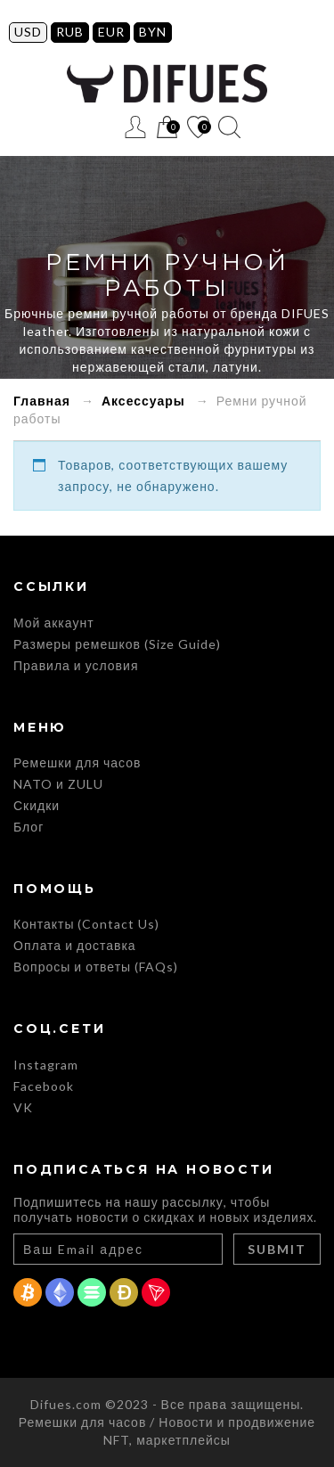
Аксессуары (143, 400)
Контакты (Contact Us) (86, 923)
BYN (153, 31)
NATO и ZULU (58, 783)
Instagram (45, 1064)
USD (28, 31)
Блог (28, 826)
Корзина (167, 127)
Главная (41, 400)
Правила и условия (75, 665)
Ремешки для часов (77, 762)
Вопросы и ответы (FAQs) (95, 966)
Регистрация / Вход (136, 127)
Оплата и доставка (74, 945)
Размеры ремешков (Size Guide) (117, 644)
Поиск (229, 127)
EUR (111, 31)
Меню (105, 127)
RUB (70, 31)
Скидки (36, 805)
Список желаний (198, 127)
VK (23, 1107)
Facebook (43, 1086)
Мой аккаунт (53, 622)
